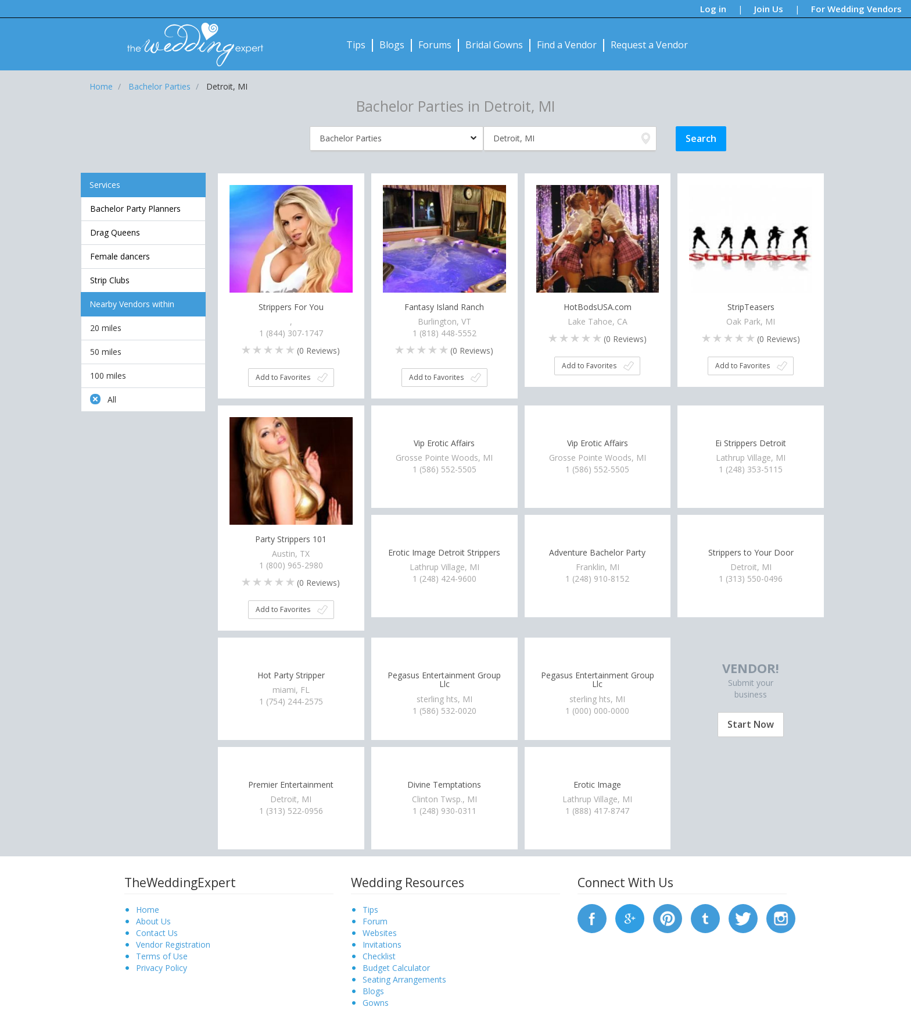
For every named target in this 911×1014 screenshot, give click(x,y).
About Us (153, 921)
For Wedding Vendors (856, 9)
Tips (355, 44)
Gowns (376, 1002)
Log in (713, 9)
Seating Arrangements (404, 979)
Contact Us (157, 932)
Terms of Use (162, 956)
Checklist (379, 956)
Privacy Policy (161, 967)
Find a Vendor (567, 44)
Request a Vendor (649, 44)
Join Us (768, 9)
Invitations (382, 944)
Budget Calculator (396, 967)
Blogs (391, 44)
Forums (434, 44)
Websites (380, 932)
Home (147, 909)
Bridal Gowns (494, 44)
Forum (375, 921)
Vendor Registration (173, 944)
